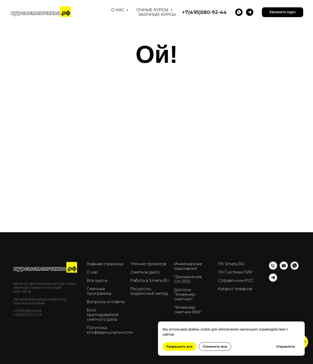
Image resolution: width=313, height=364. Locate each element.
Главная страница (105, 264)
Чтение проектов (148, 264)
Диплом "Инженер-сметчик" (185, 294)
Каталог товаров (235, 289)
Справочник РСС (236, 280)
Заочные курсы (157, 14)
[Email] (284, 268)
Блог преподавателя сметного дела (103, 315)
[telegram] (249, 12)
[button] (282, 12)
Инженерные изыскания (188, 266)
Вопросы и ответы (106, 301)
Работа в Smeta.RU (149, 280)
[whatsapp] (295, 268)
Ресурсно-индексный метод (149, 291)
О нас (118, 10)
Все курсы (97, 280)
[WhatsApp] (239, 12)
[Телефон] (273, 268)
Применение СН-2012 (188, 279)
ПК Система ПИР (235, 272)
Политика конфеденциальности (110, 330)
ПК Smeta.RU (231, 264)
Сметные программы (99, 291)
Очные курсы (152, 10)
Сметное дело (145, 272)
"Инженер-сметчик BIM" (188, 309)
